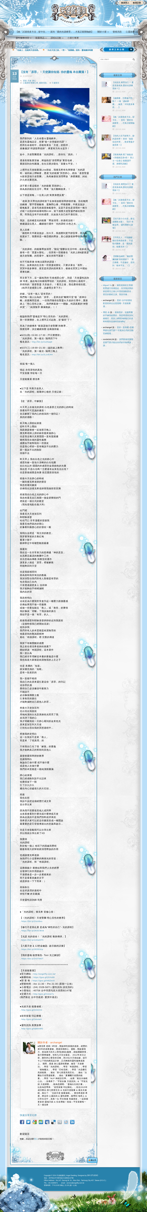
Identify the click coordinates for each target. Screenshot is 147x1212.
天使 (29, 81)
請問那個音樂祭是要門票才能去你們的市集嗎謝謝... (118, 342)
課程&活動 (57, 38)
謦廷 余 (106, 312)
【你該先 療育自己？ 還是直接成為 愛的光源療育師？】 (123, 85)
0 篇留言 (55, 83)
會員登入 (125, 3)
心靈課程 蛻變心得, (31, 83)
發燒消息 (117, 32)
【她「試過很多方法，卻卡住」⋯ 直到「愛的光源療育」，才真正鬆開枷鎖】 (55, 32)
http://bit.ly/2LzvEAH (42, 354)
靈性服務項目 (23, 38)
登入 (36, 1139)
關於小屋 (103, 32)
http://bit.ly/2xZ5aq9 (42, 342)
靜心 (34, 81)
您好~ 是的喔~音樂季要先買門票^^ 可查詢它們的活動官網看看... (118, 330)
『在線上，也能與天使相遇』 (28, 50)
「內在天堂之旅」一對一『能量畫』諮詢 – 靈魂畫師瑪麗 (69, 50)
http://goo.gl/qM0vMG (32, 1028)
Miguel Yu (107, 285)
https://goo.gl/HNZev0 (43, 980)
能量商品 (41, 38)
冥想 (25, 81)
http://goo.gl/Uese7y (43, 994)
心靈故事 (131, 32)
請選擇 (119, 49)
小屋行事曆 (73, 38)
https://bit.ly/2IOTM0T (32, 958)
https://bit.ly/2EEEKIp (32, 949)
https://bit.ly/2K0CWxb (32, 930)
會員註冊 (137, 3)
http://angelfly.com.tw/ (44, 974)
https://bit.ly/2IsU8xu (31, 921)
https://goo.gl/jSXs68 (44, 977)
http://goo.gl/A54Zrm (31, 1010)
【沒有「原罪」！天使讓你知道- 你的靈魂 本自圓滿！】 (55, 71)
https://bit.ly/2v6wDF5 (32, 940)
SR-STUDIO (92, 1175)
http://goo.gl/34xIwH (31, 1019)
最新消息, (43, 83)
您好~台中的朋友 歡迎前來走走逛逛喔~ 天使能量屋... (117, 303)
